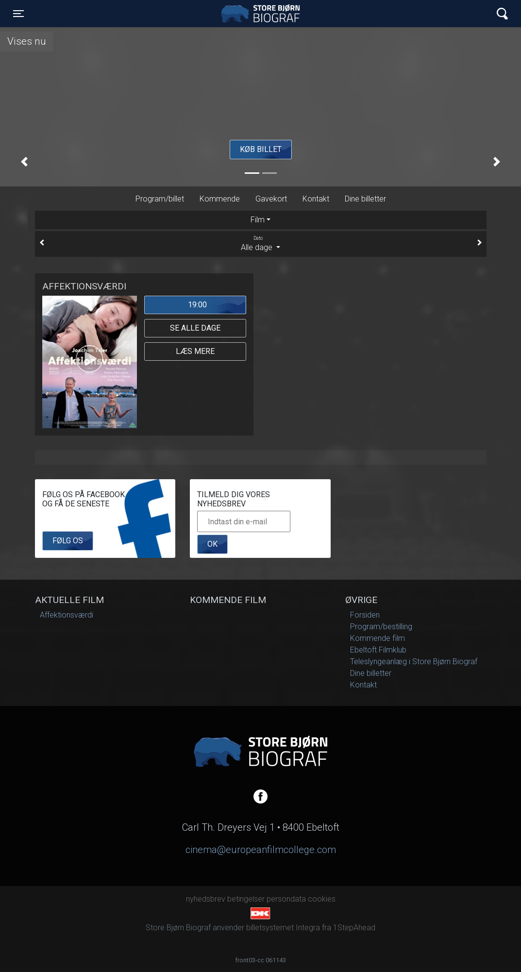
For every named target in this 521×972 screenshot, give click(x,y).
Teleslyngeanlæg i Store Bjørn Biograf (413, 661)
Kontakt (316, 198)
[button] (24, 162)
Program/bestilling (381, 626)
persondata (286, 899)
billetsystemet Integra (283, 927)
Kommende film (377, 638)
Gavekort (271, 198)
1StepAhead (354, 927)
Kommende (220, 198)
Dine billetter (365, 198)
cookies (322, 899)
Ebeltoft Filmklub (378, 649)
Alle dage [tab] (261, 243)
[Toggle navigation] (18, 13)
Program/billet (159, 198)
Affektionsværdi (66, 615)
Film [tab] (258, 219)
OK (212, 544)
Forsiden (365, 615)
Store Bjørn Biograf (263, 13)
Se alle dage (195, 328)
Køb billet (261, 149)
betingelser (246, 899)
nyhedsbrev (205, 899)
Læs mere (195, 351)
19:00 (197, 304)
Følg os (67, 540)
